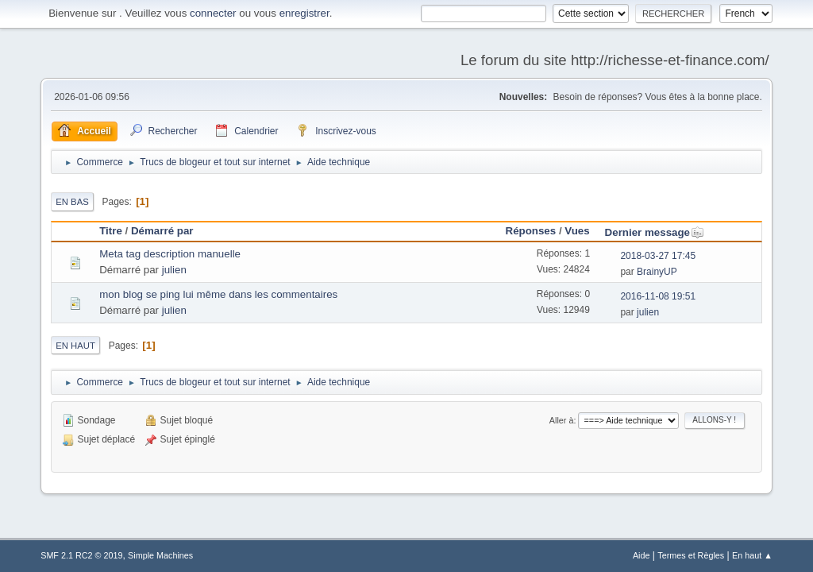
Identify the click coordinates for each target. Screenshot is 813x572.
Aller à (561, 420)
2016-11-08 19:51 (657, 296)
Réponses (531, 231)
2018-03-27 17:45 (657, 255)
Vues (576, 231)
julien (174, 270)
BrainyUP (657, 271)
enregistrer (304, 13)
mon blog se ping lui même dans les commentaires (218, 294)
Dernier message (654, 232)
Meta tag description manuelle (170, 254)
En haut (75, 345)
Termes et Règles (690, 555)
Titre (110, 231)
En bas (72, 202)
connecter (213, 13)
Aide (641, 555)
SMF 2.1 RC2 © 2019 (81, 555)
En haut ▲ (752, 555)
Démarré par (162, 231)
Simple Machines (160, 555)
